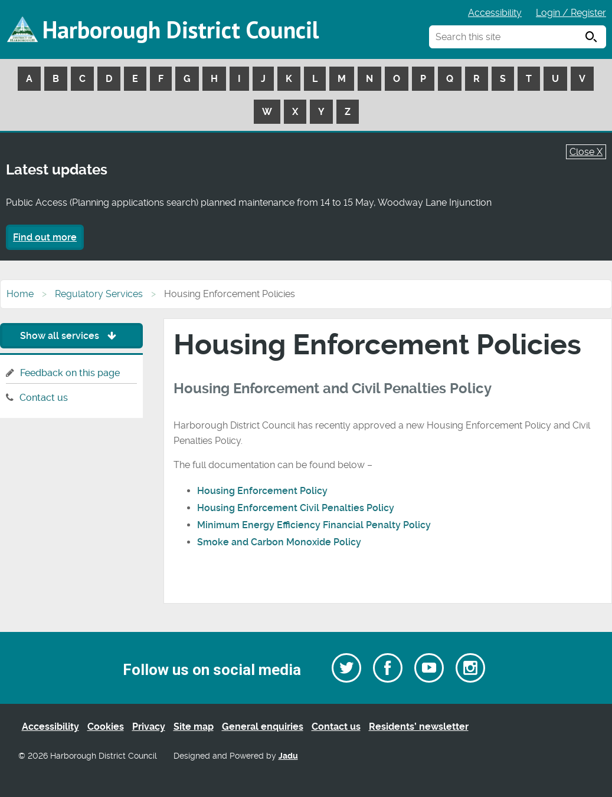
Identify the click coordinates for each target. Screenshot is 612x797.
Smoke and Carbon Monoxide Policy (280, 542)
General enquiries (262, 726)
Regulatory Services (99, 293)
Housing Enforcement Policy (263, 490)
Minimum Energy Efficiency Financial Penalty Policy (315, 525)
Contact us (43, 397)
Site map (194, 726)
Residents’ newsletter (419, 726)
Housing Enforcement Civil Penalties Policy (297, 507)
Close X (586, 151)
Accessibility (495, 12)
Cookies (105, 726)
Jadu (288, 756)
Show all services (71, 335)
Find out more (45, 237)
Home (20, 293)
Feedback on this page (70, 372)
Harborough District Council (180, 29)
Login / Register (571, 12)
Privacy (148, 726)
